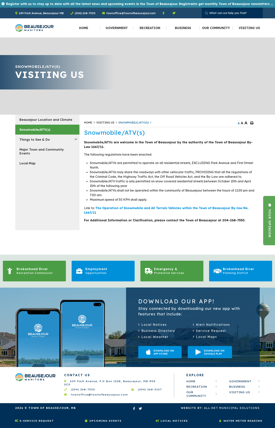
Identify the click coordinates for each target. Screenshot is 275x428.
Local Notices (172, 420)
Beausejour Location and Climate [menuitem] (45, 120)
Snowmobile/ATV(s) (133, 122)
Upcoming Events (103, 420)
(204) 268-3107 (146, 389)
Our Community (196, 394)
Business (237, 386)
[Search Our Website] (232, 13)
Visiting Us (105, 122)
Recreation (196, 386)
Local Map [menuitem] (27, 163)
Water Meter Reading (241, 420)
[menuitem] (83, 27)
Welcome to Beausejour (34, 28)
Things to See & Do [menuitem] (34, 139)
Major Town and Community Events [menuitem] (41, 151)
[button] (75, 139)
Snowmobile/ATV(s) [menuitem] (34, 130)
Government (240, 381)
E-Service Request (34, 420)
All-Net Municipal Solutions (220, 408)
